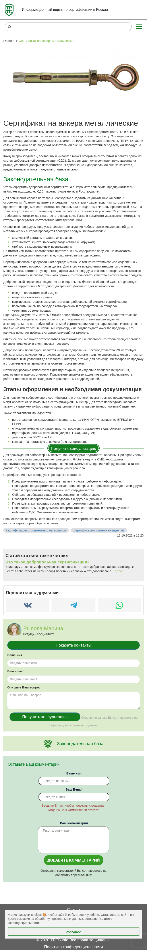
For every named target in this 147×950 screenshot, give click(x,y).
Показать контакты (73, 645)
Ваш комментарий (74, 823)
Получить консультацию (73, 448)
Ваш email (15, 671)
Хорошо (73, 931)
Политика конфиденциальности (73, 947)
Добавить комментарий (73, 860)
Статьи (73, 909)
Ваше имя (14, 655)
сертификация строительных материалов (36, 530)
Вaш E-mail (74, 789)
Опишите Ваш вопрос (24, 687)
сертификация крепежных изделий (99, 530)
